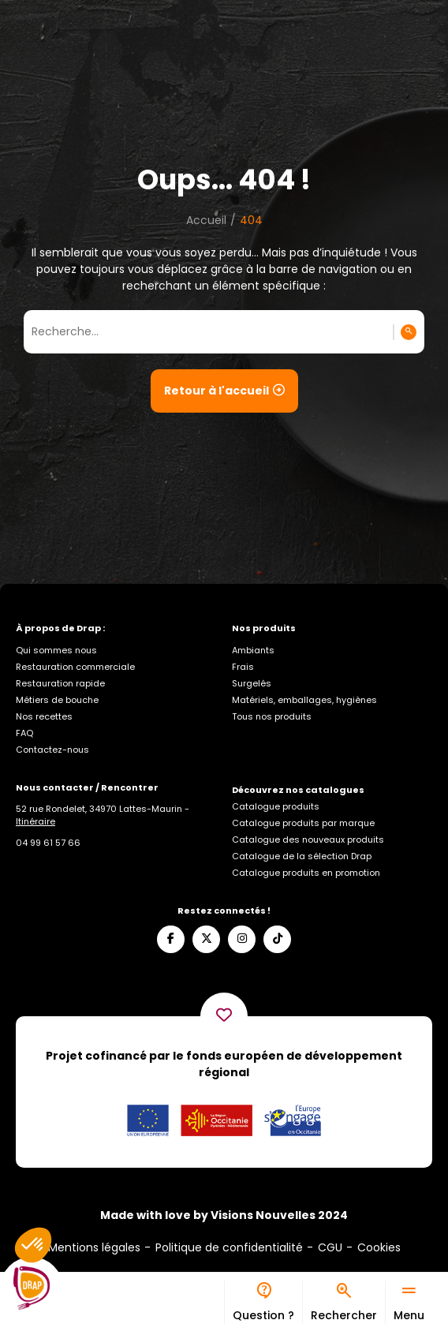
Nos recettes (44, 716)
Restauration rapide (60, 683)
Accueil (206, 220)
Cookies (379, 1247)
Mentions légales (94, 1247)
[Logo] (31, 1288)
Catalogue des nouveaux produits (308, 839)
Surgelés (251, 683)
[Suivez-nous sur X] (206, 939)
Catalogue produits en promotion (306, 872)
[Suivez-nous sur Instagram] (242, 939)
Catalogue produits (275, 806)
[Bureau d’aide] (263, 1302)
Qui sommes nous (56, 650)
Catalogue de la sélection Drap (301, 856)
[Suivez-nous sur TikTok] (277, 939)
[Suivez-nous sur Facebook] (171, 939)
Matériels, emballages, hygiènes (304, 700)
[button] (33, 1245)
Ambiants (253, 650)
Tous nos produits (272, 716)
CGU (330, 1247)
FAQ (24, 733)
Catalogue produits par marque (303, 823)
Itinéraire (35, 821)
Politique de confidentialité (229, 1247)
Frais (243, 666)
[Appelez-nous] (48, 842)
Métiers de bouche (57, 700)
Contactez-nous (52, 749)
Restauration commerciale (75, 666)
